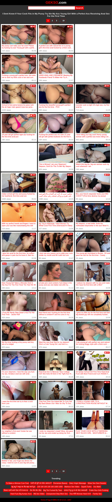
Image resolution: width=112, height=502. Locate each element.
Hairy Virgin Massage (77, 483)
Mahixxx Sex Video (71, 487)
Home (43, 500)
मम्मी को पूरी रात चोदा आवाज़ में (41, 483)
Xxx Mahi (97, 487)
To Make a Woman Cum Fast (17, 483)
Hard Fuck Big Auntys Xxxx (21, 494)
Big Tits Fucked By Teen (52, 490)
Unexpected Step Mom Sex (57, 494)
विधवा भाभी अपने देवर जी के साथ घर (16, 490)
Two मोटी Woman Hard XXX (80, 494)
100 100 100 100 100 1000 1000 (49, 487)
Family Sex (97, 494)
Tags (49, 500)
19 (63, 21)
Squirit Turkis (86, 487)
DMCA (55, 500)
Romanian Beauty (60, 483)
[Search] (51, 8)
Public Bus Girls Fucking (98, 490)
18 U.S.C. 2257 (65, 500)
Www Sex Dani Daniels (97, 483)
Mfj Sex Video (39, 494)
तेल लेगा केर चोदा (35, 490)
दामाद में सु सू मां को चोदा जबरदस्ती (75, 490)
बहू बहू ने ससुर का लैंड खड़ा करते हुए (23, 487)
